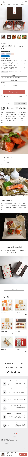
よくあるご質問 (23, 448)
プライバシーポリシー (16, 448)
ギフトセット (8, 4)
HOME (4, 4)
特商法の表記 (9, 448)
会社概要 (3, 448)
